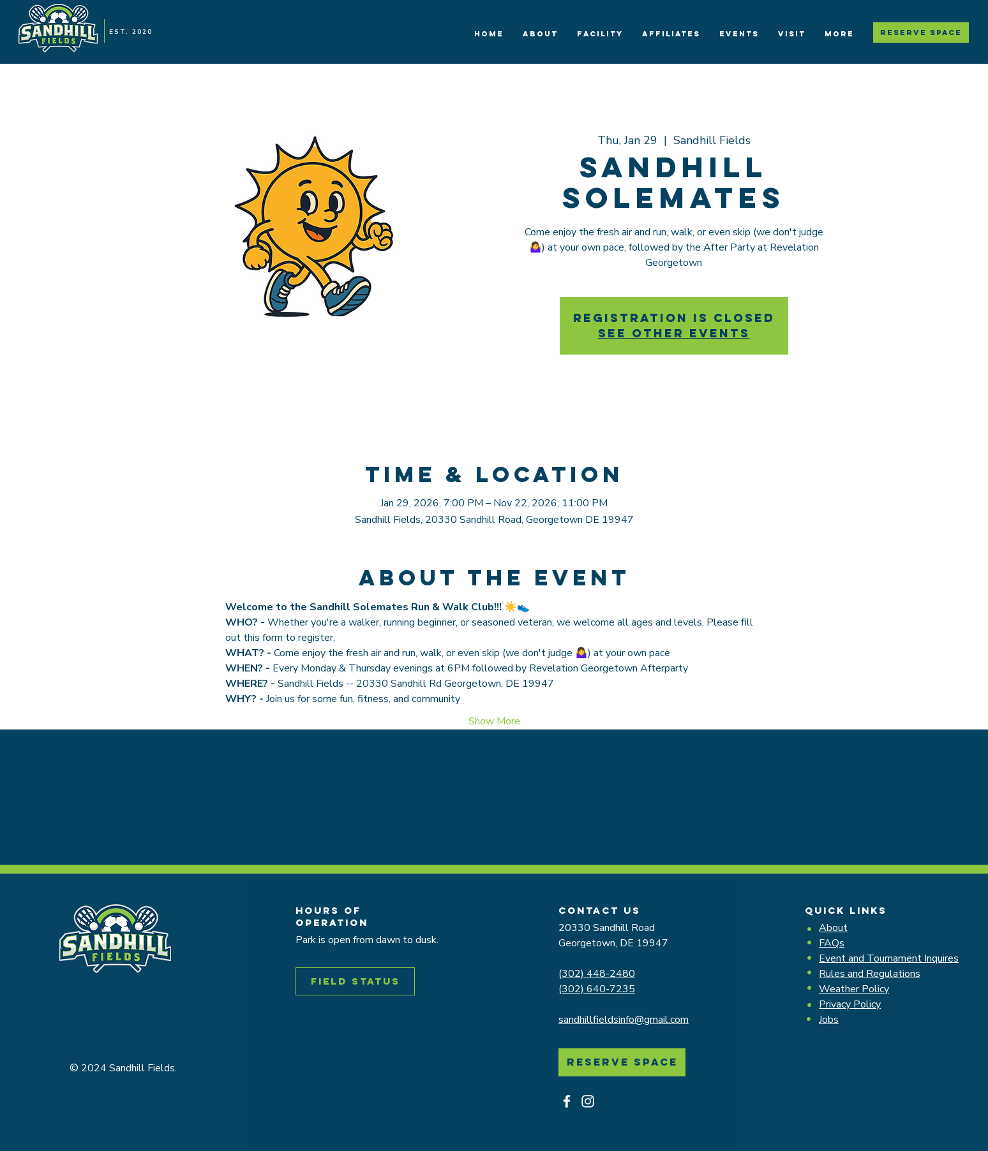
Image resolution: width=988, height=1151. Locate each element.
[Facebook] (566, 1101)
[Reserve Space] (921, 32)
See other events (674, 333)
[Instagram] (588, 1101)
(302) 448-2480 (596, 974)
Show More (494, 721)
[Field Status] (355, 981)
